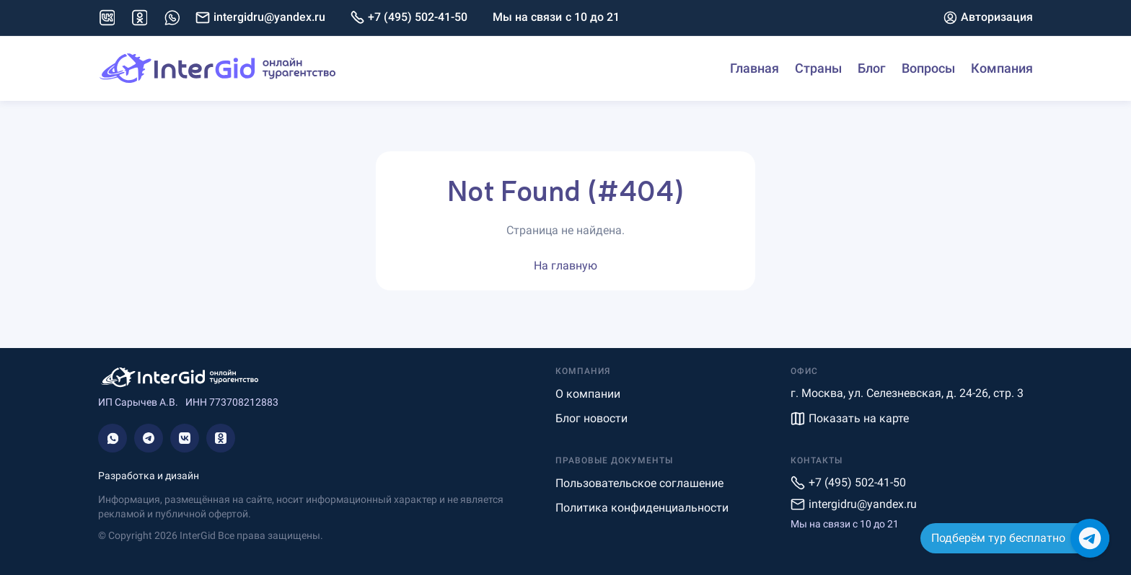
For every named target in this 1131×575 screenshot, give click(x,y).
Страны (818, 68)
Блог (872, 68)
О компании (587, 394)
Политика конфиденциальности (642, 507)
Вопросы (928, 68)
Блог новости (591, 418)
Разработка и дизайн (148, 475)
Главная (754, 68)
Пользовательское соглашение (639, 483)
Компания (1002, 68)
